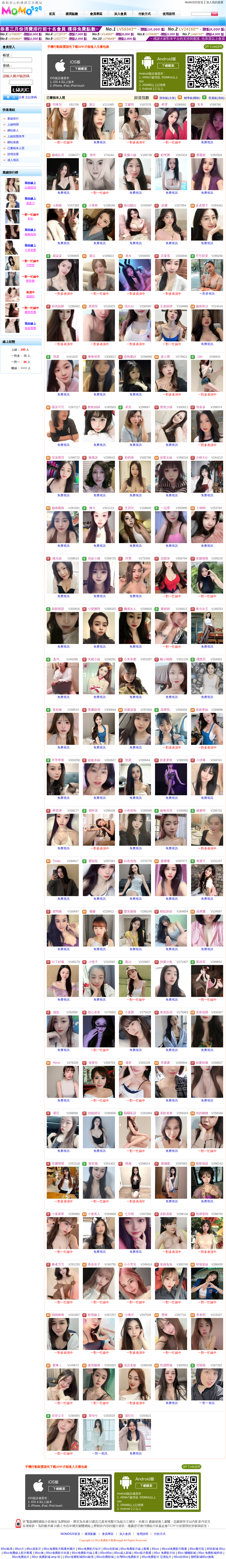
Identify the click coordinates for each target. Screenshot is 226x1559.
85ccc (155, 1548)
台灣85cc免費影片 (127, 1557)
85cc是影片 (33, 1548)
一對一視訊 (207, 1403)
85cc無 (39, 1553)
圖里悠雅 (30, 312)
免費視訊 (100, 142)
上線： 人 (20, 349)
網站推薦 (13, 142)
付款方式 (159, 1534)
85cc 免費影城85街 (210, 1553)
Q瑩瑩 (30, 265)
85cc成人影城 (123, 1553)
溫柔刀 (30, 203)
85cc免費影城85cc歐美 (79, 1557)
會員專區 (107, 1534)
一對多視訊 (207, 293)
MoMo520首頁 (194, 2)
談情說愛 (13, 154)
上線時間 (13, 124)
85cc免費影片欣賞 (57, 1553)
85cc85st (106, 1553)
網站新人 (13, 130)
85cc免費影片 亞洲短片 (157, 1557)
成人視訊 (13, 160)
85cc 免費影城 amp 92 (46, 1557)
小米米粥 (30, 250)
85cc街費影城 (105, 1557)
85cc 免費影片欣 (164, 1553)
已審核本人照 (15, 148)
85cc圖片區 (197, 1548)
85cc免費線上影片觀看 (17, 1553)
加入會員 (125, 1534)
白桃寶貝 (30, 187)
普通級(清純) (216, 98)
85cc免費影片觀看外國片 (59, 1548)
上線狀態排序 (15, 136)
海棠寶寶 (30, 328)
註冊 (21, 97)
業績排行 (13, 118)
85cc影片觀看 (142, 1553)
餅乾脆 (30, 280)
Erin (30, 218)
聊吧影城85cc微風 (202, 1557)
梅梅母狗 (30, 234)
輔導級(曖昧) (192, 98)
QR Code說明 (213, 46)
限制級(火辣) (168, 98)
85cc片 (19, 1548)
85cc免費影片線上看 (85, 1553)
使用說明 (142, 1534)
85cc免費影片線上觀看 (134, 1548)
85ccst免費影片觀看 (174, 1548)
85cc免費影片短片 (89, 1548)
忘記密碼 (31, 97)
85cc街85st (181, 1557)
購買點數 (90, 1534)
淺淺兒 (30, 296)
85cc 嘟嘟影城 (187, 1553)
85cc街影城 (110, 1548)
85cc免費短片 (20, 1557)
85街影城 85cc (216, 1548)
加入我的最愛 (214, 2)
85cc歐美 (6, 1548)
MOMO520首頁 (70, 1534)
